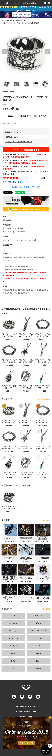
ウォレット (39, 638)
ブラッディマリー (19, 20)
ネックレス (13, 623)
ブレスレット (13, 631)
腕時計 (38, 653)
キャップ (13, 653)
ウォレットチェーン (38, 631)
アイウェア (13, 646)
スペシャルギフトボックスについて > (18, 142)
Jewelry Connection (26, 3)
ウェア (13, 668)
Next (47, 51)
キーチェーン (13, 638)
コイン (38, 661)
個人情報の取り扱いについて (26, 711)
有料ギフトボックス (14, 132)
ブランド (9, 20)
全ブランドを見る (44, 399)
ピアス (38, 623)
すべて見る (46, 520)
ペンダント (39, 616)
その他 (38, 668)
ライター (38, 646)
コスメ (13, 661)
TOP (3, 20)
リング (13, 616)
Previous (4, 51)
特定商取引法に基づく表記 (26, 706)
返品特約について (26, 717)
